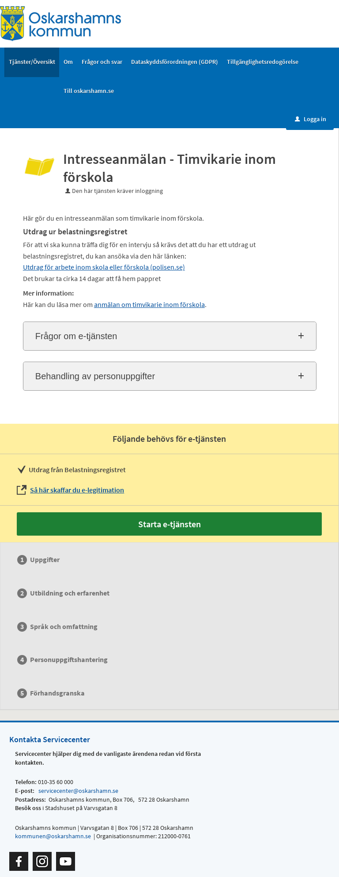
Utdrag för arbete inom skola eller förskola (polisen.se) (104, 267)
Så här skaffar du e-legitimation (77, 489)
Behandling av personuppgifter (95, 376)
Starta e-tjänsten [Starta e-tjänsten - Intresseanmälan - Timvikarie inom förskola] (169, 523)
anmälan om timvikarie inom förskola (149, 304)
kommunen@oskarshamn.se (53, 836)
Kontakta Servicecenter (49, 739)
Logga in (310, 119)
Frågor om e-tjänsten (76, 336)
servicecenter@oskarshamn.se (77, 791)
